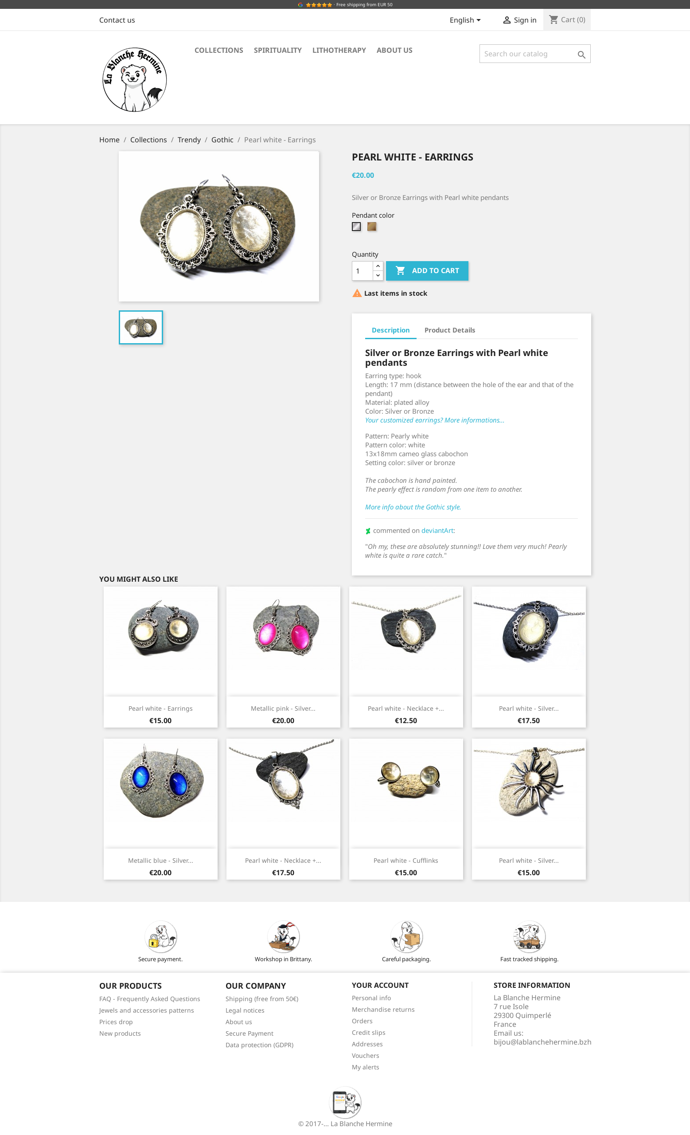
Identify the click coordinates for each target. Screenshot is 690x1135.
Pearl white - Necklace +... (406, 708)
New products (120, 1033)
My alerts (365, 1067)
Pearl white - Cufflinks (406, 860)
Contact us (117, 20)
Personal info (371, 998)
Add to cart (427, 271)
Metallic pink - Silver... (283, 708)
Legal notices (245, 1010)
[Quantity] (362, 271)
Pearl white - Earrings (161, 708)
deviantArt (437, 530)
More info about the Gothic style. (413, 506)
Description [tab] (391, 329)
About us (395, 50)
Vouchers (365, 1055)
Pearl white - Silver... (529, 708)
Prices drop (116, 1022)
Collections (219, 50)
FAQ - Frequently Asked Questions (149, 998)
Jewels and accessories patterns (146, 1010)
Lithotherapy (339, 50)
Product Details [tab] (450, 329)
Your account (380, 985)
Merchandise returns (383, 1009)
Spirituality (278, 50)
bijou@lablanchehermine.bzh (543, 1042)
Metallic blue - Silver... (160, 860)
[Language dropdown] (467, 21)
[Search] (535, 53)
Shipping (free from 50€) (262, 998)
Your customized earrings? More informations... (435, 419)
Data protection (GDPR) (259, 1045)
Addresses (367, 1044)
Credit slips (369, 1032)
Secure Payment (249, 1033)
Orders (362, 1021)
